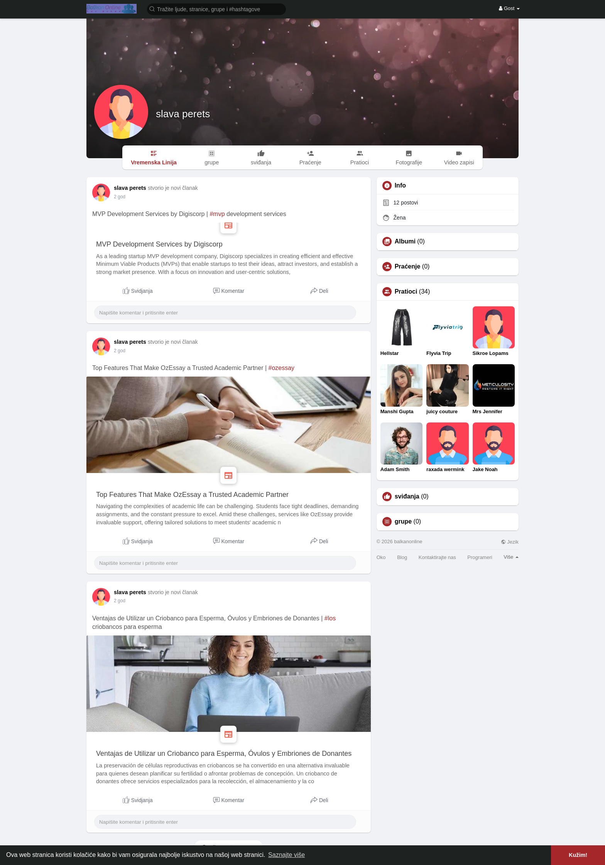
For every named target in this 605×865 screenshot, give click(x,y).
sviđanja (407, 496)
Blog (402, 557)
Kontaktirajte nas (437, 557)
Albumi (405, 241)
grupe (403, 522)
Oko (381, 557)
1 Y (117, 196)
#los (330, 618)
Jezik (510, 541)
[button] (216, 8)
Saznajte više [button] (286, 854)
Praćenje (408, 267)
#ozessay (282, 368)
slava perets (183, 114)
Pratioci (406, 292)
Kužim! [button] (578, 855)
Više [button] (511, 557)
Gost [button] (509, 8)
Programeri (479, 557)
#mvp (217, 214)
